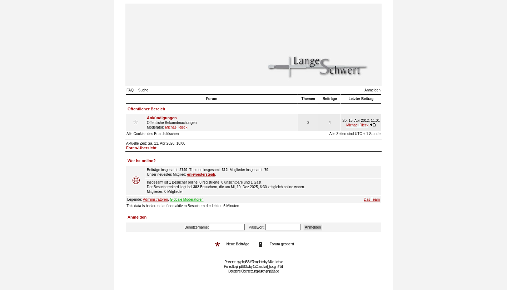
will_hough (270, 267)
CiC (255, 267)
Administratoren (155, 199)
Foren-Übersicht (141, 148)
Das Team (372, 199)
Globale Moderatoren (187, 199)
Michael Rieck (176, 127)
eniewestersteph (201, 174)
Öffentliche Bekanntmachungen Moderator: (221, 122)
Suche (143, 90)
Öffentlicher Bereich (146, 109)
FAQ (130, 90)
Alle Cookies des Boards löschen (152, 134)
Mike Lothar (275, 262)
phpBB (244, 262)
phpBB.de (272, 271)
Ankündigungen (162, 118)
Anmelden (372, 90)
